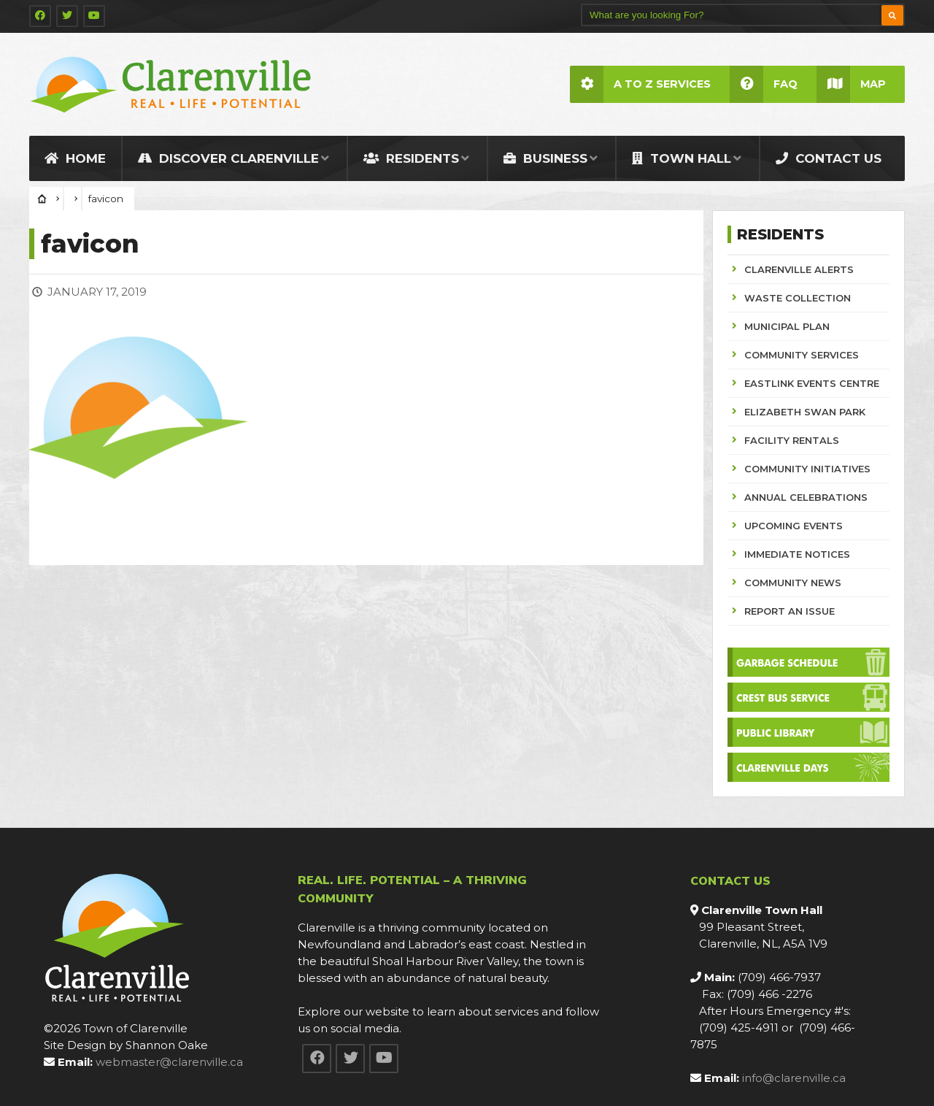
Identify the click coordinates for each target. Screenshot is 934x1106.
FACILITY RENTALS (791, 440)
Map (851, 84)
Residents (411, 158)
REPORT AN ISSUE (789, 611)
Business (545, 158)
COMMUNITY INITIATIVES (807, 469)
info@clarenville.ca (794, 1078)
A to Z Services (640, 84)
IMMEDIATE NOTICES (797, 554)
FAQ (764, 84)
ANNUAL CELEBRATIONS (806, 497)
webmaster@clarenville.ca (169, 1062)
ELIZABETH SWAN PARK (804, 412)
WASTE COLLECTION (797, 298)
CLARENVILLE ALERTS (799, 269)
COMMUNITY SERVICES (801, 355)
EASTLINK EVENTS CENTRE (811, 383)
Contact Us (828, 158)
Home (75, 158)
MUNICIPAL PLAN (787, 326)
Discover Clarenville (228, 158)
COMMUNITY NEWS (792, 582)
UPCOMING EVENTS (793, 525)
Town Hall (681, 158)
